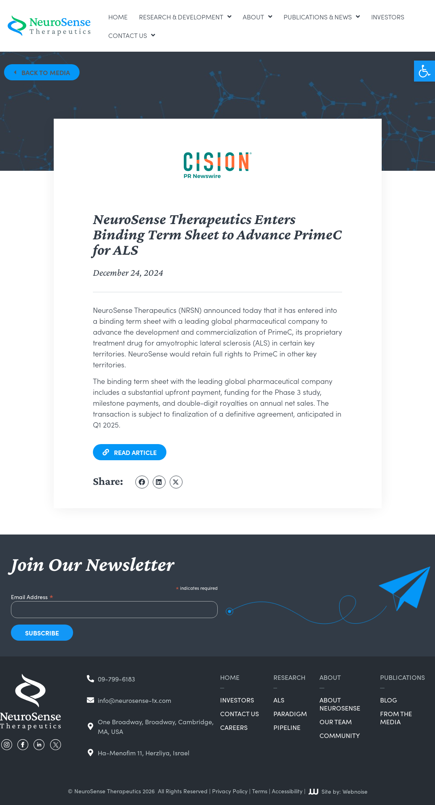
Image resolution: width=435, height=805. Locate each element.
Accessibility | (288, 791)
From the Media (396, 717)
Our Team (335, 721)
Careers (234, 727)
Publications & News (322, 16)
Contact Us (131, 35)
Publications (402, 677)
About (257, 16)
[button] (424, 71)
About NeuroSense (339, 703)
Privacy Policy (230, 791)
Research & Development (185, 16)
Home (118, 16)
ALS (278, 699)
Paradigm (290, 713)
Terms (259, 791)
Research (289, 677)
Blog (388, 699)
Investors (387, 16)
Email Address (32, 595)
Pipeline (287, 727)
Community (339, 735)
